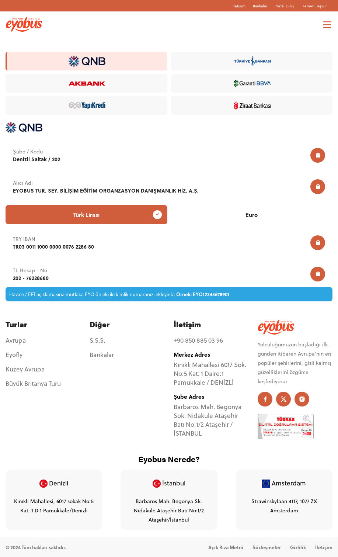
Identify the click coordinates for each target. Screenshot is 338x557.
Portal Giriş (284, 5)
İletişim (239, 5)
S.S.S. (97, 340)
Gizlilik (298, 547)
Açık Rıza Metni (225, 547)
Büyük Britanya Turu (33, 383)
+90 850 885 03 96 (198, 340)
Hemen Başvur (314, 5)
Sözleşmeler (266, 547)
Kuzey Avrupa (25, 369)
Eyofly (14, 354)
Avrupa (16, 340)
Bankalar (260, 5)
